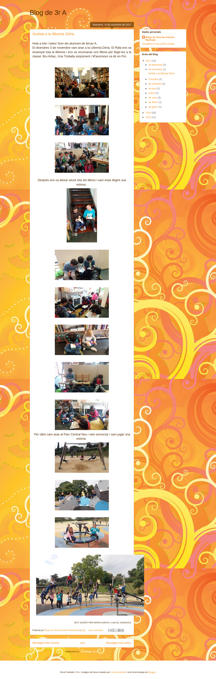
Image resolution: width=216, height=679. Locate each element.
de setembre (155, 83)
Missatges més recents (45, 642)
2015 (149, 117)
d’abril (151, 93)
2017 (149, 60)
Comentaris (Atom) (89, 651)
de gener (153, 107)
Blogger (152, 672)
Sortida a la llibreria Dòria (53, 34)
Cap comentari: (96, 630)
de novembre (155, 69)
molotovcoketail (118, 672)
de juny (152, 88)
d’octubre (153, 79)
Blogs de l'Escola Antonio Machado (159, 38)
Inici (82, 642)
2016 (149, 112)
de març (153, 97)
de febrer (153, 102)
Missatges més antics (118, 642)
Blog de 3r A (48, 12)
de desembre (155, 64)
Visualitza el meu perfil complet (158, 43)
